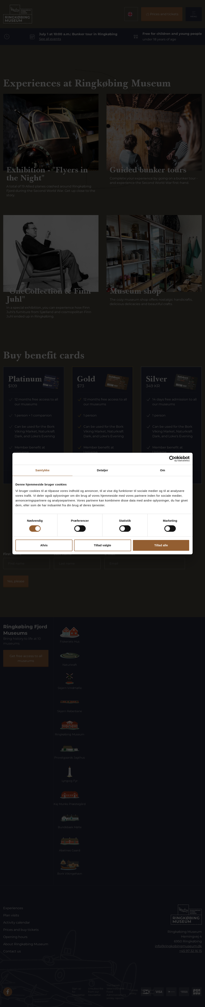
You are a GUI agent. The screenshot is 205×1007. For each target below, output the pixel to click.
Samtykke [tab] (42, 470)
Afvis (44, 545)
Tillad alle (161, 545)
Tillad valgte (102, 545)
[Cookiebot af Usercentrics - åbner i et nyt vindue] (172, 459)
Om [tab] (162, 470)
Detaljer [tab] (102, 470)
